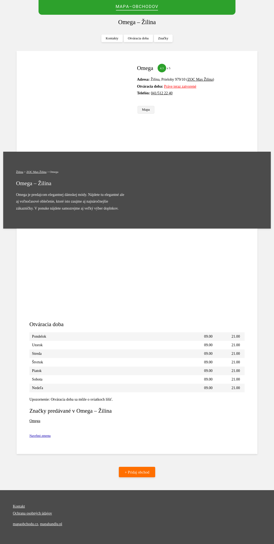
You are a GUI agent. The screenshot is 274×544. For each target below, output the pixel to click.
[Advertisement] (81, 101)
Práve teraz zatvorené (180, 86)
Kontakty (112, 38)
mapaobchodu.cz (25, 524)
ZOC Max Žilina (200, 79)
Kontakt (19, 506)
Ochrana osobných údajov (32, 513)
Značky (163, 38)
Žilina (19, 171)
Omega (34, 421)
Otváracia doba (138, 38)
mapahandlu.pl (51, 524)
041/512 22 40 (162, 93)
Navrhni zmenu (40, 436)
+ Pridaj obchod (137, 472)
